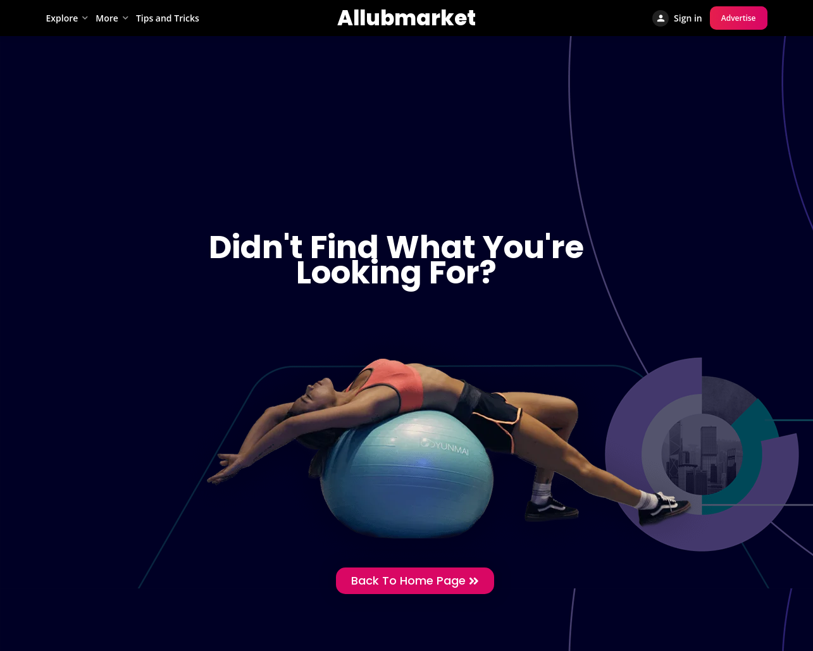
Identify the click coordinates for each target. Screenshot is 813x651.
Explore (62, 18)
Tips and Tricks (167, 18)
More (107, 18)
